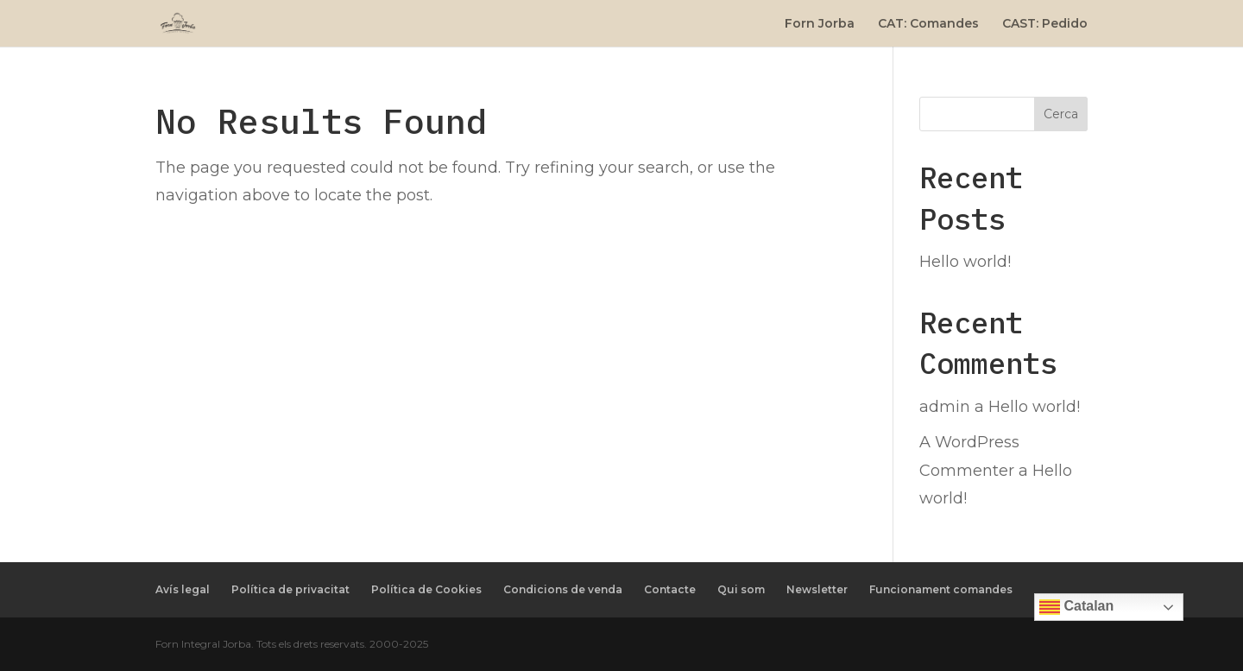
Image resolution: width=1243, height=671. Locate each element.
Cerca (1061, 114)
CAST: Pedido (1045, 24)
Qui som (741, 589)
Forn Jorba (820, 24)
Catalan (1076, 607)
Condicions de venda (562, 589)
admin (944, 406)
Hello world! (965, 261)
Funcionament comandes (941, 589)
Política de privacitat (290, 589)
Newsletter (817, 589)
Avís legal (182, 589)
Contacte (670, 589)
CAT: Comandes (928, 24)
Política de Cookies (426, 589)
